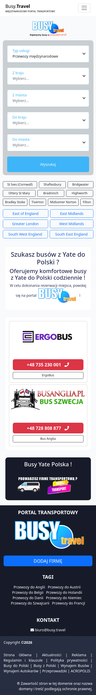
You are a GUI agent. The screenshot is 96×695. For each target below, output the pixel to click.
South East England (71, 234)
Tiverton (37, 202)
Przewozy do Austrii (64, 587)
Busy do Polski (16, 665)
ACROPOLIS (80, 670)
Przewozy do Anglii (29, 587)
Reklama (79, 654)
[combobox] (49, 53)
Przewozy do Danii (28, 597)
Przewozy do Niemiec (64, 597)
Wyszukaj (48, 164)
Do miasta (21, 139)
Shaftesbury (52, 184)
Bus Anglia (48, 438)
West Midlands (71, 223)
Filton (87, 202)
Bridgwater (80, 184)
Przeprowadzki (54, 670)
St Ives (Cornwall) (20, 184)
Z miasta (20, 95)
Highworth (79, 193)
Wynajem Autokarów (21, 670)
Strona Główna (17, 654)
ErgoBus (48, 375)
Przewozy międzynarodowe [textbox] (35, 56)
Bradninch (50, 193)
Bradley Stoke (15, 202)
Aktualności (51, 654)
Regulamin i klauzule (23, 660)
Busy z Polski (45, 665)
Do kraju (20, 117)
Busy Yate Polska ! (48, 464)
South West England (25, 234)
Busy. (30, 8)
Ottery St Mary (19, 193)
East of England (26, 213)
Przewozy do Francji (68, 603)
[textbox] (47, 77)
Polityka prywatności (69, 660)
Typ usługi (21, 50)
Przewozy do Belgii (27, 592)
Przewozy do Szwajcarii (30, 603)
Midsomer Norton (63, 202)
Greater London (25, 223)
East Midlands (71, 213)
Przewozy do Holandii (64, 592)
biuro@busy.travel (50, 629)
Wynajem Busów (75, 665)
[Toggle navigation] (84, 8)
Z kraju (18, 72)
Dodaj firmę (48, 561)
